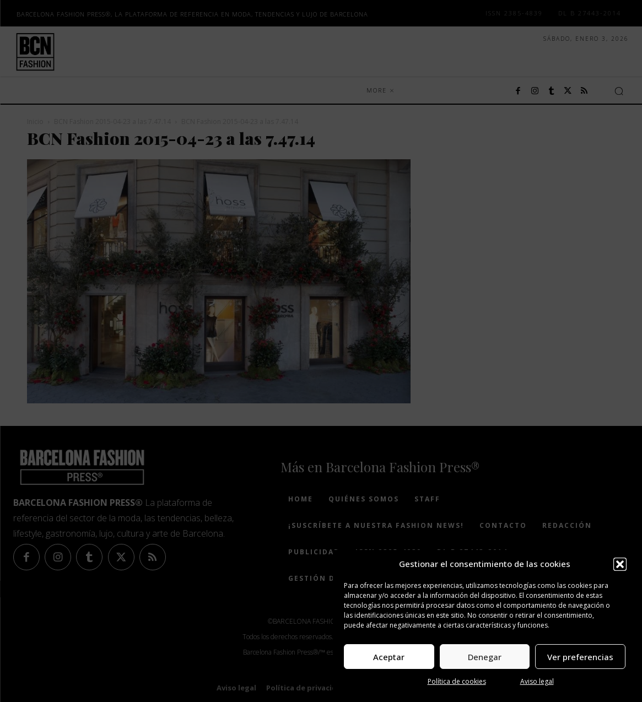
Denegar (484, 656)
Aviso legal (537, 681)
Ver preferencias (580, 656)
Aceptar (388, 656)
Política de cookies (457, 681)
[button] (619, 564)
